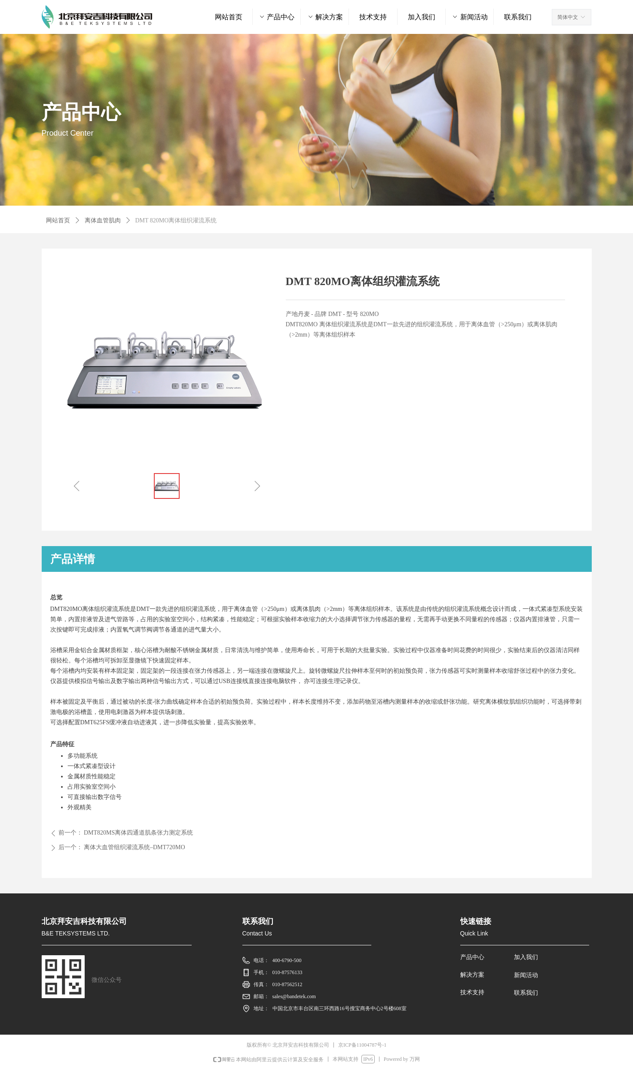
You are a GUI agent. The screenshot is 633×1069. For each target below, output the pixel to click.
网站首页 (58, 220)
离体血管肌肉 (103, 220)
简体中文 (567, 17)
